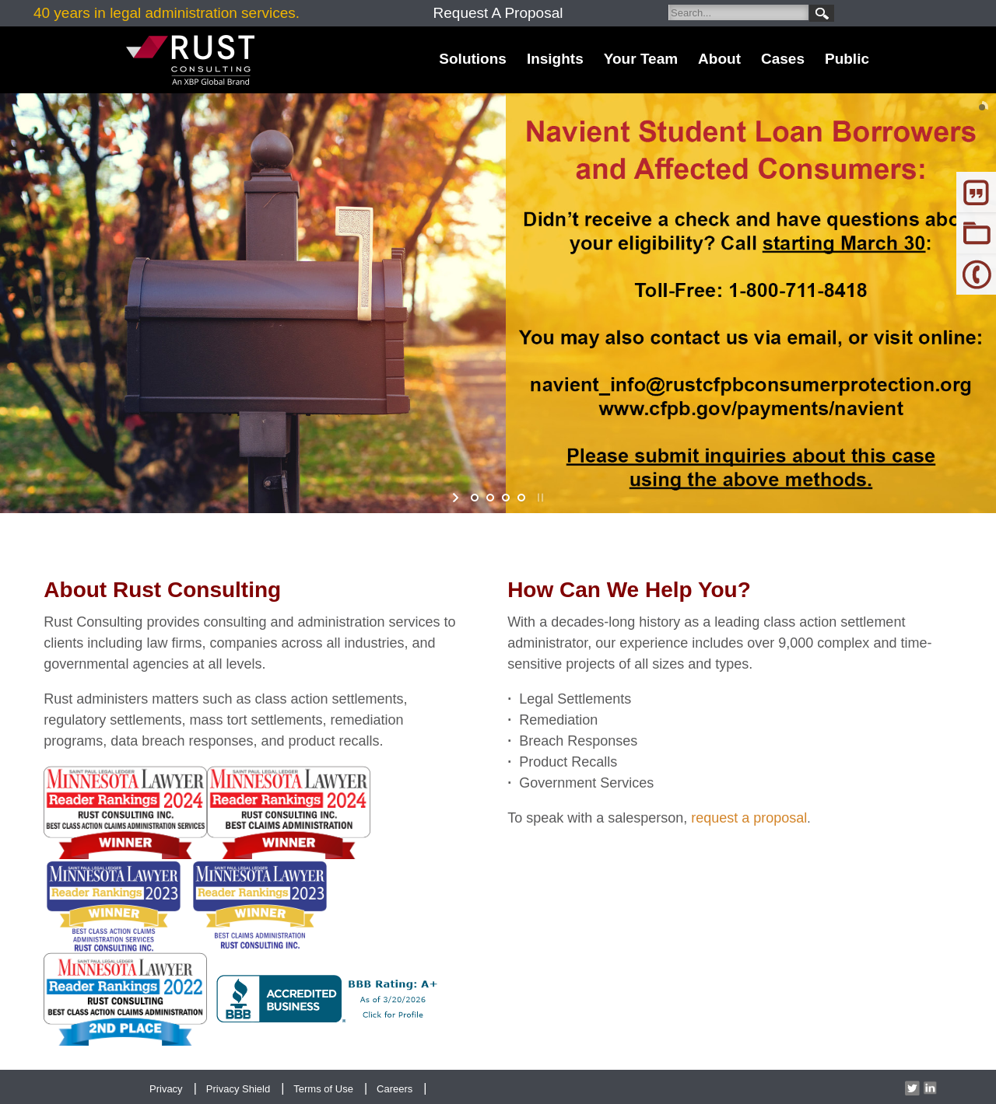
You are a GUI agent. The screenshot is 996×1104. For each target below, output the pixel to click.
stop (539, 497)
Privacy (166, 1089)
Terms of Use (323, 1089)
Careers (394, 1089)
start (457, 497)
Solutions (473, 59)
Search (821, 13)
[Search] (738, 12)
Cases (783, 59)
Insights (555, 59)
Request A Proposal (498, 13)
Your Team (641, 59)
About (719, 59)
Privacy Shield (238, 1089)
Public (847, 59)
